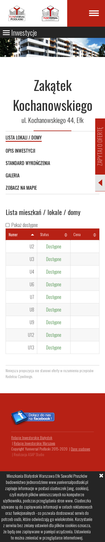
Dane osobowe (80, 449)
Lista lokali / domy (24, 137)
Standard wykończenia (28, 163)
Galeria (13, 175)
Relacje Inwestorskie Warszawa (34, 443)
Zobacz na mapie (21, 187)
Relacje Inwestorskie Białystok (31, 437)
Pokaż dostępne (24, 224)
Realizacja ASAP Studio (29, 454)
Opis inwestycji (20, 150)
